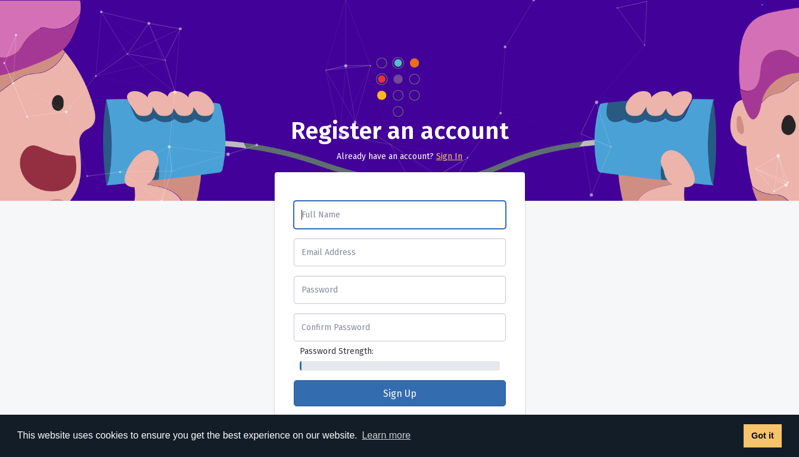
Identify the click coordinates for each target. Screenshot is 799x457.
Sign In (449, 156)
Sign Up (399, 393)
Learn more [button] (386, 435)
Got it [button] (762, 435)
